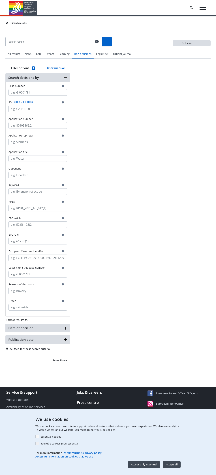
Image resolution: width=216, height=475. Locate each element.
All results (14, 54)
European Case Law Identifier (26, 251)
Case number (16, 86)
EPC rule (13, 234)
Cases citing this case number (26, 267)
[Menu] (202, 7)
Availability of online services (25, 407)
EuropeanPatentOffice (169, 403)
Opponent (14, 168)
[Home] (23, 8)
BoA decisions (82, 54)
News (28, 54)
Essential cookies (51, 436)
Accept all (172, 464)
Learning (64, 54)
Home (7, 23)
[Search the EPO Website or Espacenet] (191, 8)
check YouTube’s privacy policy (82, 453)
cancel (97, 41)
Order (12, 301)
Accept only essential (144, 464)
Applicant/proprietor (20, 135)
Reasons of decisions (21, 284)
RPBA (11, 201)
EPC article (14, 218)
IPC (20, 101)
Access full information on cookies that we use (64, 456)
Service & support (21, 392)
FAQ (38, 54)
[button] (37, 7)
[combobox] (108, 50)
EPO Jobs (192, 393)
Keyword (13, 185)
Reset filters (59, 360)
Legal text (102, 54)
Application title (18, 152)
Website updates (17, 400)
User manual (56, 68)
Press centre (88, 402)
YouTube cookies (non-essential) (60, 443)
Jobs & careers (89, 392)
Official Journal (122, 54)
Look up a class (23, 101)
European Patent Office (170, 393)
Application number (20, 119)
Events (50, 54)
